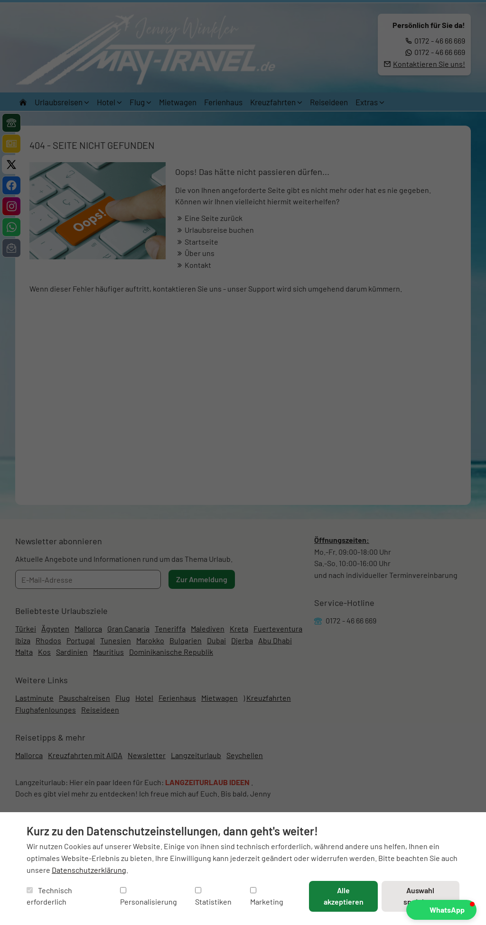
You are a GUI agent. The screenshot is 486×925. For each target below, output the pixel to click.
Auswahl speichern (420, 896)
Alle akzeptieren (344, 896)
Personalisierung (148, 897)
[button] (441, 910)
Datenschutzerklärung (89, 869)
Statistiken (213, 897)
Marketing (266, 897)
